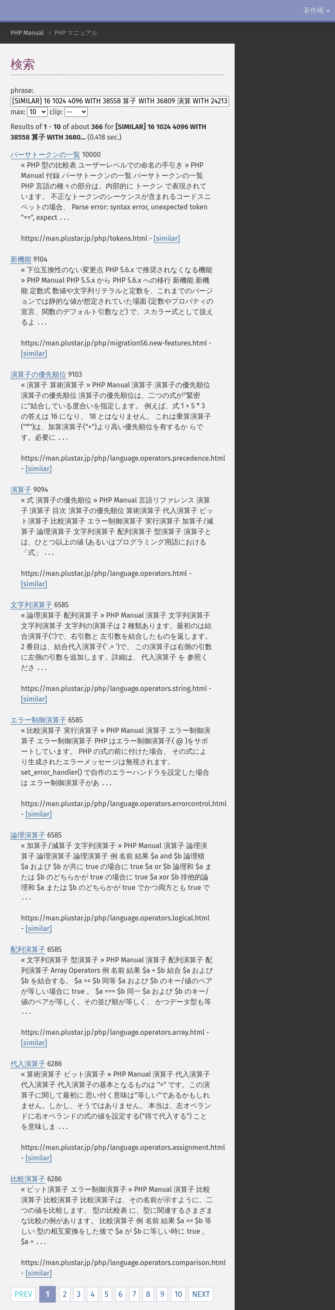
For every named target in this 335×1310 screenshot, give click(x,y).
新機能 (20, 259)
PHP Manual (27, 33)
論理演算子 (27, 835)
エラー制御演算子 (38, 720)
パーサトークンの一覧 (45, 154)
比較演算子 (27, 1179)
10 (178, 1294)
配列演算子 (27, 949)
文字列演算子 (31, 605)
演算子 (20, 490)
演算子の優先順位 (38, 374)
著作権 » (316, 10)
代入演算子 (27, 1064)
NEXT (201, 1294)
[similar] (167, 238)
